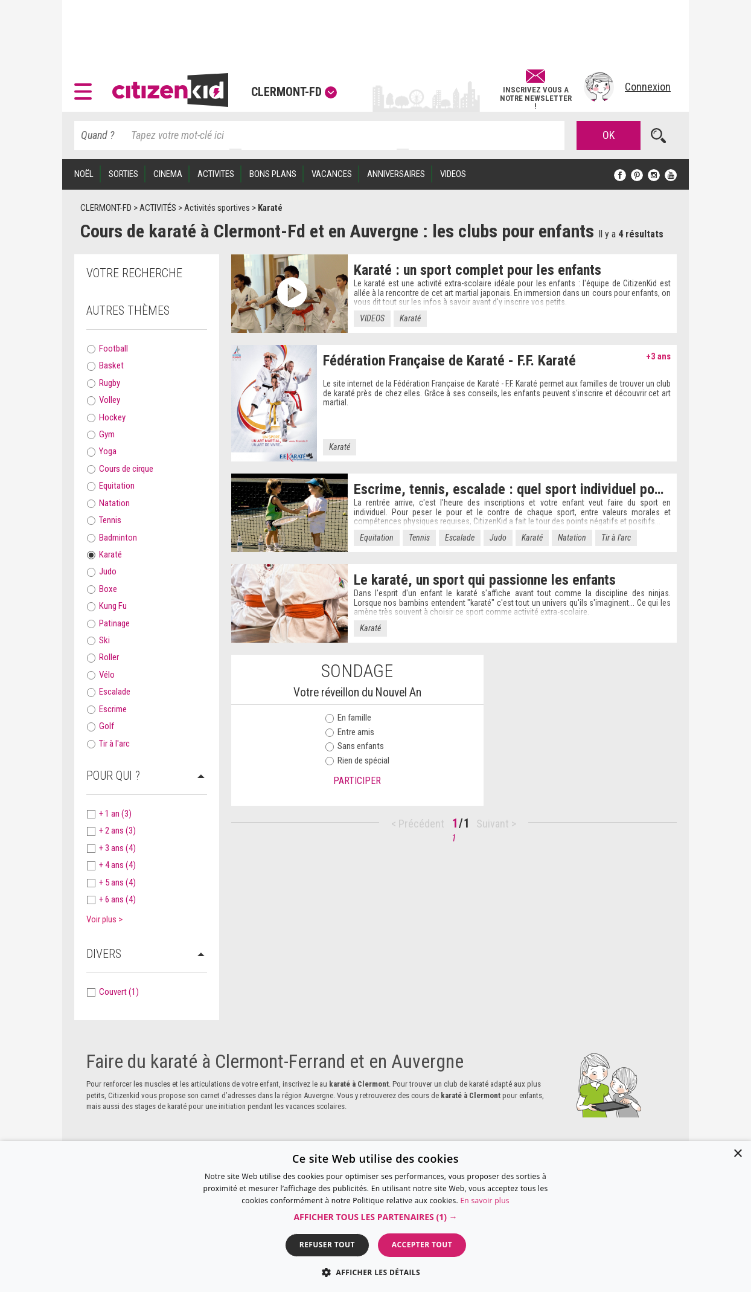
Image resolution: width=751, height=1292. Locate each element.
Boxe (108, 588)
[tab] (146, 311)
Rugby (109, 383)
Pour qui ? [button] (113, 775)
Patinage (114, 623)
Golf (106, 726)
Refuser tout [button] (327, 1244)
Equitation (117, 485)
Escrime (113, 709)
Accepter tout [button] (422, 1244)
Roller (109, 657)
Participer (357, 780)
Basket (111, 365)
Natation (114, 503)
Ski (104, 640)
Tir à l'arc (114, 743)
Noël (84, 174)
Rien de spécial (357, 760)
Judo (108, 571)
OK (608, 135)
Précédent (421, 823)
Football (113, 348)
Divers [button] (103, 953)
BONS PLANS (272, 174)
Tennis (110, 520)
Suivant (493, 823)
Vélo (107, 674)
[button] (86, 87)
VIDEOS (453, 174)
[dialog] (375, 1216)
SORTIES (123, 174)
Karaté (110, 554)
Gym (107, 434)
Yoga (108, 451)
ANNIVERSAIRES (396, 174)
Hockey (112, 417)
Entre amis (349, 732)
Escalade (114, 691)
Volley (109, 399)
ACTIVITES (215, 174)
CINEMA (167, 174)
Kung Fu (113, 605)
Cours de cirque (126, 468)
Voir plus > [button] (104, 919)
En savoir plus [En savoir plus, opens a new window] (484, 1200)
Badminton (118, 537)
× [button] (737, 1154)
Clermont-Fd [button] (294, 92)
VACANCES (332, 174)
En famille (348, 717)
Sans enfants (354, 746)
